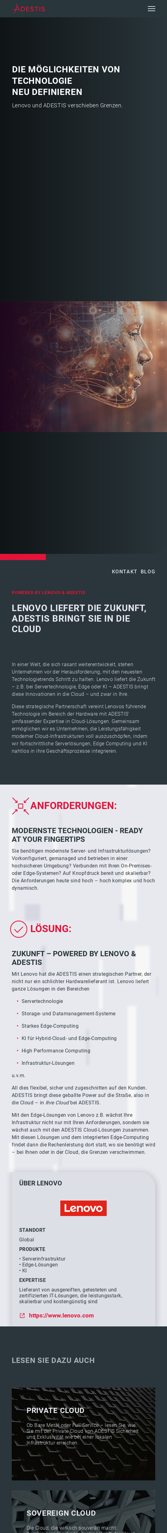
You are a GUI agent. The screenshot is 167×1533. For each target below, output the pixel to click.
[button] (151, 8)
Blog (148, 572)
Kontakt (125, 572)
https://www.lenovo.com (61, 1315)
